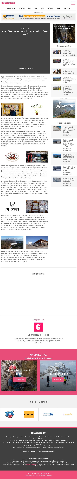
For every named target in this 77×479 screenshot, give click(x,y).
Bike (36, 8)
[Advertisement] (64, 199)
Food (29, 8)
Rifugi (42, 8)
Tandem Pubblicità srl (31, 464)
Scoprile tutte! (19, 379)
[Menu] (73, 3)
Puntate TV (67, 8)
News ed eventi (11, 8)
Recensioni (50, 8)
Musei (58, 8)
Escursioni (22, 8)
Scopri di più (57, 379)
